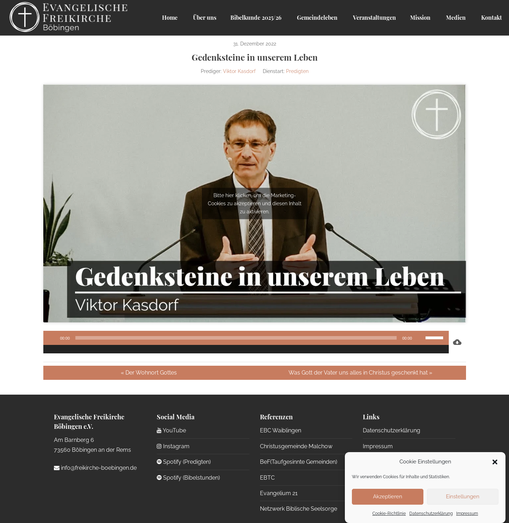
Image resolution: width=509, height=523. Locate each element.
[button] (494, 462)
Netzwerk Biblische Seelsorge (298, 508)
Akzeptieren (387, 496)
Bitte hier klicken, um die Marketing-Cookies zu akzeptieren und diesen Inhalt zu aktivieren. (255, 203)
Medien (455, 17)
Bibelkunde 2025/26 (255, 17)
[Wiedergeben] (52, 337)
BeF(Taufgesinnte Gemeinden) (298, 461)
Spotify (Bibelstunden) (188, 477)
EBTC (267, 477)
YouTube (171, 430)
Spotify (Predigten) (184, 461)
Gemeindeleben (316, 17)
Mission (420, 17)
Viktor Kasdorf (239, 71)
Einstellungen (462, 496)
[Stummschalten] (419, 337)
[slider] (236, 338)
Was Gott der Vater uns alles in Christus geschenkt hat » (360, 372)
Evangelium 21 (279, 493)
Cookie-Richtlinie (389, 513)
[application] (246, 342)
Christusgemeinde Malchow (296, 446)
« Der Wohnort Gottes (149, 372)
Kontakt (491, 17)
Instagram (173, 446)
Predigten (297, 71)
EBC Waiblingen (280, 430)
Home (170, 17)
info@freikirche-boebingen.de (95, 467)
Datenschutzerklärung (431, 513)
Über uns (204, 17)
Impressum (467, 513)
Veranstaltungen (374, 17)
